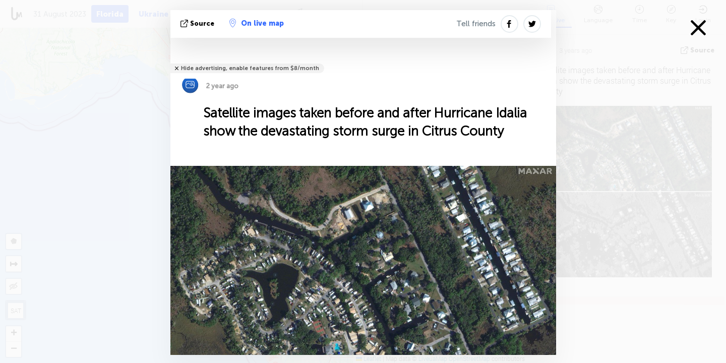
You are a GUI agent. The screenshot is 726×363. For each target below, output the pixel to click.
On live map (256, 23)
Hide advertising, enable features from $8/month (250, 68)
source (198, 23)
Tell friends (476, 23)
